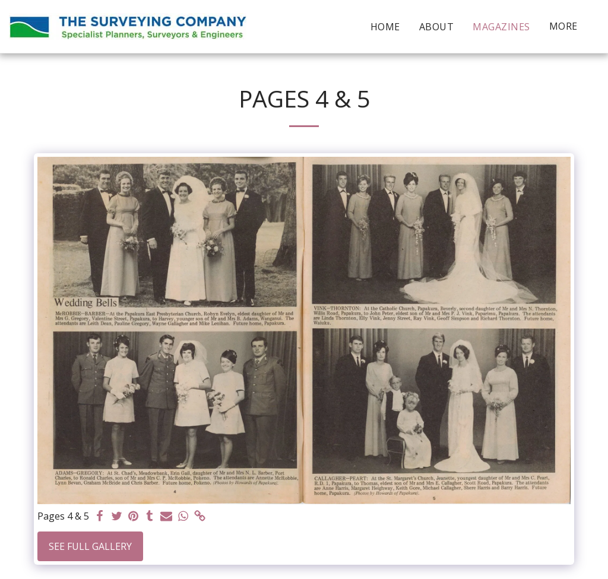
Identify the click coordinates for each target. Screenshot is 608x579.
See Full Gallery (90, 546)
